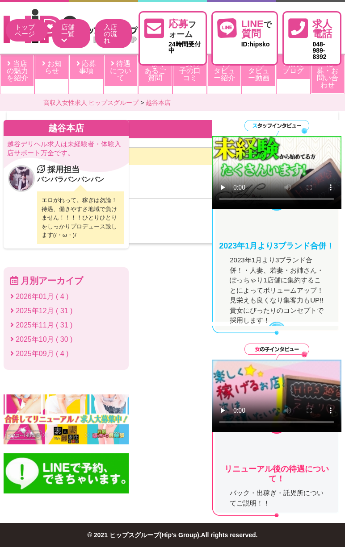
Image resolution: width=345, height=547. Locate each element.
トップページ (25, 30)
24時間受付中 (184, 35)
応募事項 (86, 67)
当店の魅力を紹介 (17, 71)
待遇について (120, 71)
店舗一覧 (68, 34)
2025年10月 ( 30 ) (41, 339)
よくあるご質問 (155, 71)
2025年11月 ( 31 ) (41, 325)
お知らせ (52, 67)
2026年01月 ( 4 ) (39, 296)
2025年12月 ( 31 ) (41, 311)
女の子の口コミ (190, 71)
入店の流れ (110, 34)
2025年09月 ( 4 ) (39, 353)
